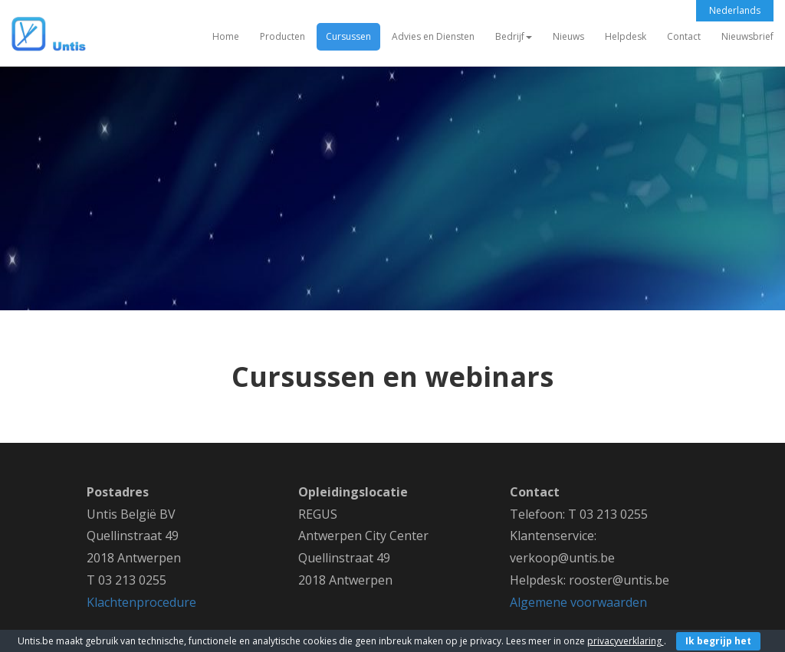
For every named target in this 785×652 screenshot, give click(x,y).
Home (225, 36)
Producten (282, 36)
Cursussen (348, 36)
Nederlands (734, 10)
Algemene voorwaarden (578, 602)
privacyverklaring (625, 640)
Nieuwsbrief (747, 36)
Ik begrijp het (718, 640)
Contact (684, 36)
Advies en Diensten (433, 36)
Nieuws (568, 36)
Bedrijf (513, 36)
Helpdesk (625, 36)
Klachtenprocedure (141, 602)
